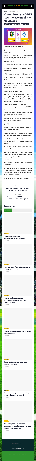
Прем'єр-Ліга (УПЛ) (13, 11)
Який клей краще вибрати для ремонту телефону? (15, 363)
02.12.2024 (6, 430)
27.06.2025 (6, 271)
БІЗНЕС (6, 233)
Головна (5, 11)
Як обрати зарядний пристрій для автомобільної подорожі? (17, 394)
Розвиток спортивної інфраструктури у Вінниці (14, 237)
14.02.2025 (6, 366)
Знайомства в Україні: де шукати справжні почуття (17, 268)
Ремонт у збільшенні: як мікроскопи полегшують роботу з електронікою (17, 300)
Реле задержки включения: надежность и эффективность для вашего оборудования (17, 426)
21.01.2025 (6, 397)
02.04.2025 (6, 335)
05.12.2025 (6, 240)
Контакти (20, 443)
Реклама (14, 443)
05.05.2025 (6, 304)
